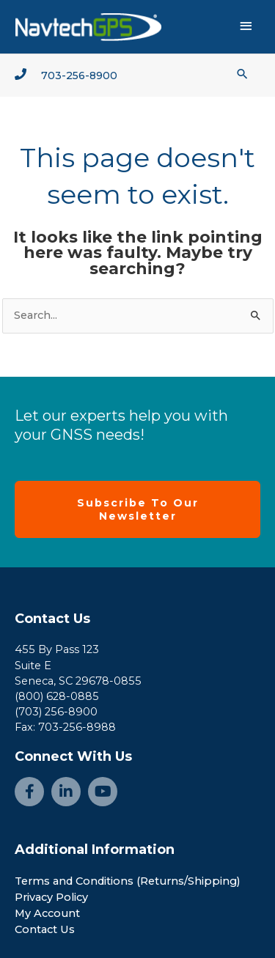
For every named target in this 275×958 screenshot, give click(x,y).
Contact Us (52, 619)
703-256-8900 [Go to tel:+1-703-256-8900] (79, 75)
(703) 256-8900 (56, 711)
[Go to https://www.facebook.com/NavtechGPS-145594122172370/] (29, 791)
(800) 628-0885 (57, 696)
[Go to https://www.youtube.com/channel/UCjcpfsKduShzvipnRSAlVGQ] (102, 791)
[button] (242, 74)
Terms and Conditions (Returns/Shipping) (128, 881)
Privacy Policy (51, 897)
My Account (47, 913)
